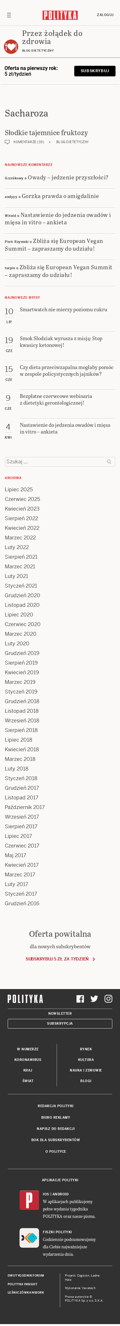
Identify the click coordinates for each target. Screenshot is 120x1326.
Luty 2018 (16, 768)
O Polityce (55, 1151)
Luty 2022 (17, 547)
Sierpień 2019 (21, 662)
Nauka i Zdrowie (86, 1070)
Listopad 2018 (22, 711)
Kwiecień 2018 (22, 749)
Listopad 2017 (21, 797)
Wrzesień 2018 (22, 720)
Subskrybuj (95, 70)
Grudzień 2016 (22, 903)
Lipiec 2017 (18, 836)
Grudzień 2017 (22, 788)
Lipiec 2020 (19, 614)
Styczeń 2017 (21, 894)
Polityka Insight (22, 1284)
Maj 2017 (15, 855)
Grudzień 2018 (22, 701)
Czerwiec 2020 (23, 624)
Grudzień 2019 (22, 653)
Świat (28, 1081)
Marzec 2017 (20, 874)
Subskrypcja (60, 1023)
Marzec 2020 (20, 634)
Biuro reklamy (55, 1117)
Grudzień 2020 (22, 595)
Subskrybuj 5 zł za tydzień (57, 959)
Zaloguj (105, 15)
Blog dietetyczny (72, 142)
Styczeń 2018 (21, 778)
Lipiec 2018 (18, 739)
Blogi (86, 1081)
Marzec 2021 (20, 566)
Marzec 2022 (20, 537)
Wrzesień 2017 (22, 817)
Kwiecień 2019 (22, 672)
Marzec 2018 (20, 759)
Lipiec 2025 (19, 489)
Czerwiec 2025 (22, 499)
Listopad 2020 (22, 605)
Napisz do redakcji (56, 1129)
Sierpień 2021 (21, 557)
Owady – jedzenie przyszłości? (68, 177)
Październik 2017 (25, 807)
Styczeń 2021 (21, 585)
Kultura (86, 1060)
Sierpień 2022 (21, 518)
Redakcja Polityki (56, 1106)
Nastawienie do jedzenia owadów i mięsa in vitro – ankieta (58, 218)
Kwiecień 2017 (22, 865)
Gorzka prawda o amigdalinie (60, 196)
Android (60, 1194)
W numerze (28, 1049)
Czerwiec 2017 (22, 845)
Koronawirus (28, 1060)
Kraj (27, 1070)
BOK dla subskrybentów (55, 1140)
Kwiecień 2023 (22, 508)
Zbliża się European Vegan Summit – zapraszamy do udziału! (54, 244)
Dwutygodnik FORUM (26, 1276)
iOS (46, 1194)
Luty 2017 (16, 884)
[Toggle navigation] (9, 15)
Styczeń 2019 (21, 691)
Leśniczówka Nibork (26, 1293)
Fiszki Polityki (57, 1232)
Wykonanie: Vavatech (80, 1288)
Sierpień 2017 (21, 826)
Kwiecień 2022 (22, 528)
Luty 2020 (17, 643)
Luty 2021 (16, 576)
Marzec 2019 (20, 682)
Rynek (86, 1049)
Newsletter (60, 1014)
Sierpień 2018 (21, 730)
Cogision (83, 1276)
